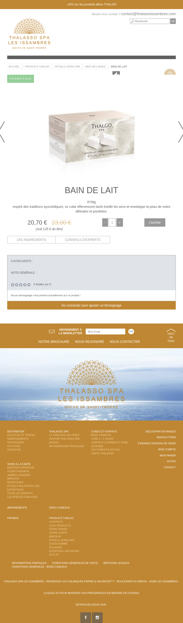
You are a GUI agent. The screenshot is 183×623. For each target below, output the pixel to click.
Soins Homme (58, 543)
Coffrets (56, 521)
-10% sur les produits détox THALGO (91, 4)
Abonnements (17, 507)
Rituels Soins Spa (67, 66)
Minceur (13, 478)
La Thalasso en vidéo (64, 435)
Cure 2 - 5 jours (102, 438)
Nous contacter (125, 341)
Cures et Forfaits (104, 431)
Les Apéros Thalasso (22, 496)
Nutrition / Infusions (64, 551)
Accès (171, 461)
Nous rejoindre (89, 341)
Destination (15, 431)
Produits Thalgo (37, 66)
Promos (13, 518)
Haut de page (171, 337)
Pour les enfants (20, 493)
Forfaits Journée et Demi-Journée (110, 444)
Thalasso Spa (58, 431)
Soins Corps (58, 532)
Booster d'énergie (20, 467)
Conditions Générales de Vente (75, 563)
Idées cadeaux (59, 507)
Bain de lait (119, 66)
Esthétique (15, 489)
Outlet (54, 554)
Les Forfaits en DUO (105, 449)
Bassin (53, 442)
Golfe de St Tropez (21, 435)
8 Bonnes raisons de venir (157, 443)
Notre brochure (53, 341)
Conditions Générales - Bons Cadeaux (39, 566)
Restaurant (15, 442)
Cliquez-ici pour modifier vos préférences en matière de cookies (91, 593)
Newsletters (166, 437)
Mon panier (168, 455)
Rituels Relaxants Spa (23, 486)
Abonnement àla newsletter (70, 331)
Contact (170, 467)
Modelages (15, 482)
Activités (13, 446)
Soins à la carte (19, 464)
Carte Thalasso (102, 453)
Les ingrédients (31, 240)
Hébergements (18, 438)
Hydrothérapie (18, 471)
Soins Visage (58, 529)
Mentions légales (116, 563)
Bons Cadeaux (101, 435)
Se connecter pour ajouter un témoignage (91, 305)
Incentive (14, 449)
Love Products (60, 525)
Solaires (55, 547)
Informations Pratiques (66, 446)
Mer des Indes (95, 66)
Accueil (14, 66)
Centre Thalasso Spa (64, 438)
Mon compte (167, 449)
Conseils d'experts (83, 240)
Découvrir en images (161, 431)
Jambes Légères (18, 475)
